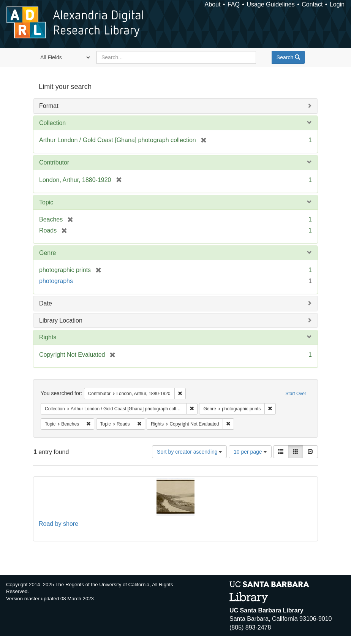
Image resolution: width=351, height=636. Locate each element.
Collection (52, 123)
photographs (56, 281)
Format (48, 106)
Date (45, 303)
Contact (312, 4)
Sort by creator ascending (189, 452)
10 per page (250, 452)
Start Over (295, 393)
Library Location (60, 320)
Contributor (54, 162)
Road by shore (58, 524)
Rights (47, 337)
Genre (47, 253)
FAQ (234, 4)
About (213, 4)
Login (337, 4)
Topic (46, 202)
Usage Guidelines (270, 4)
